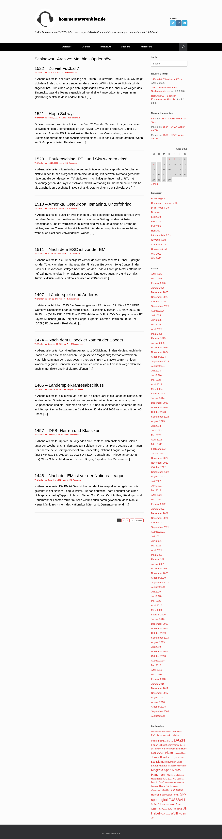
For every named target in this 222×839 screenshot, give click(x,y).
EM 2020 (156, 217)
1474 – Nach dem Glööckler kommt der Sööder (79, 340)
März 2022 (156, 499)
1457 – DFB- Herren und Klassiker (67, 430)
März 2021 (156, 555)
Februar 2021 (158, 559)
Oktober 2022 (158, 467)
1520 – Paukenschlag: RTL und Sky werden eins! (81, 159)
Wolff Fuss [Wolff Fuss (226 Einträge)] (178, 813)
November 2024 (159, 352)
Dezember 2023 (159, 403)
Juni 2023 (156, 430)
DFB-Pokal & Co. (160, 207)
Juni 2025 (156, 320)
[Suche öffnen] (183, 47)
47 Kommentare (74, 254)
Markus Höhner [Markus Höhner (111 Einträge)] (179, 779)
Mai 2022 (156, 490)
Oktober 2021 (158, 522)
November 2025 (159, 297)
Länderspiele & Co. (161, 235)
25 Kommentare (76, 435)
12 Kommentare (72, 163)
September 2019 (160, 637)
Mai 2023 (156, 435)
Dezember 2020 (159, 568)
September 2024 (160, 361)
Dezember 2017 (159, 688)
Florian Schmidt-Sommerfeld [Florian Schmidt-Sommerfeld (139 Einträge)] (165, 745)
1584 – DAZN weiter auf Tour (166, 79)
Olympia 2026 (158, 244)
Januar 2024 (158, 398)
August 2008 (158, 716)
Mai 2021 (156, 545)
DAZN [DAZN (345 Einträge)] (179, 740)
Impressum (146, 46)
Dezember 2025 (159, 292)
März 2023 (156, 444)
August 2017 (158, 697)
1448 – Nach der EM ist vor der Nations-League (79, 475)
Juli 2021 (156, 536)
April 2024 (156, 384)
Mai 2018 (156, 665)
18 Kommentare (72, 208)
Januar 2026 (158, 287)
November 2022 (159, 462)
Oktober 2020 (158, 577)
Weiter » (139, 520)
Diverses (155, 212)
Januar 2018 (158, 683)
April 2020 (156, 605)
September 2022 (160, 472)
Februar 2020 (158, 614)
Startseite (66, 46)
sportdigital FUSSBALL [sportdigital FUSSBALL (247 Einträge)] (168, 800)
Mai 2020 (156, 601)
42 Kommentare (77, 344)
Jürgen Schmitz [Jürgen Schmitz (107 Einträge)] (178, 758)
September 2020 (160, 582)
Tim (64, 299)
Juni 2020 (156, 596)
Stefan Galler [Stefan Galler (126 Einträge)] (157, 804)
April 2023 (156, 439)
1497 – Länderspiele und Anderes (66, 294)
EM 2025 (156, 226)
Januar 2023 (158, 453)
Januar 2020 (158, 619)
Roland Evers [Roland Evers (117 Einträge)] (166, 790)
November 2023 (159, 407)
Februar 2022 (158, 504)
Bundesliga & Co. (160, 198)
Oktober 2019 (158, 633)
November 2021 (159, 518)
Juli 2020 (156, 591)
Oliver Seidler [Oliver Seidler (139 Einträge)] (166, 786)
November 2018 (159, 651)
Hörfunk (155, 230)
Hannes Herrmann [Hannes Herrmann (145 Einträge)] (171, 748)
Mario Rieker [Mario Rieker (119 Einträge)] (156, 779)
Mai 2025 (156, 324)
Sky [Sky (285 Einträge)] (183, 794)
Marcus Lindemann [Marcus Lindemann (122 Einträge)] (175, 775)
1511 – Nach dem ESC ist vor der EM (70, 249)
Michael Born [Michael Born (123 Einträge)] (170, 783)
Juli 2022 (156, 481)
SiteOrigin (116, 833)
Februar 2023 (158, 449)
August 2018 (158, 660)
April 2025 (156, 329)
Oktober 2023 (158, 412)
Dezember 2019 (159, 624)
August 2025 (158, 310)
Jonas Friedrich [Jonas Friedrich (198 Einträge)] (161, 757)
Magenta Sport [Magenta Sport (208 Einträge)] (161, 770)
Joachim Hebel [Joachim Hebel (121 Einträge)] (180, 753)
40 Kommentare (74, 118)
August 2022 (158, 476)
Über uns (125, 46)
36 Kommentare (71, 73)
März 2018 (156, 674)
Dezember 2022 (159, 458)
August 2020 (158, 587)
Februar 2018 (158, 679)
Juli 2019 (156, 647)
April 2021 (156, 550)
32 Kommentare (76, 480)
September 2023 (160, 416)
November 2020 (159, 573)
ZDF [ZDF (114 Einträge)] (153, 818)
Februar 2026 (158, 283)
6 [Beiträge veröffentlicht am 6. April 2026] (153, 164)
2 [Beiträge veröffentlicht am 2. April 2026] (169, 159)
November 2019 (159, 628)
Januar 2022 (158, 508)
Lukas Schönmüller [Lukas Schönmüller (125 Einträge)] (177, 766)
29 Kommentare (77, 389)
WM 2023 (156, 258)
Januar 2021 (158, 564)
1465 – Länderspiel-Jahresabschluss (69, 385)
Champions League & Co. (165, 203)
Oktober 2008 (158, 706)
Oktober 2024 (158, 356)
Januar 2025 (158, 343)
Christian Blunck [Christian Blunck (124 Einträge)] (163, 735)
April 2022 (156, 495)
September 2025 (160, 306)
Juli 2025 (156, 315)
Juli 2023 (156, 426)
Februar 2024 (158, 393)
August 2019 (158, 642)
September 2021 (160, 527)
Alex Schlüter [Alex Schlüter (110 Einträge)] (156, 732)
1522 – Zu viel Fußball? (57, 68)
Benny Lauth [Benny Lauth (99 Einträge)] (170, 732)
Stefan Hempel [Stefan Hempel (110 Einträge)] (169, 804)
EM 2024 (156, 221)
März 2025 (156, 334)
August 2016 (158, 702)
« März (154, 184)
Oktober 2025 (158, 301)
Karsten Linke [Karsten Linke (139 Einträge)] (175, 762)
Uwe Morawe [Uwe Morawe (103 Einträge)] (165, 814)
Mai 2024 (156, 380)
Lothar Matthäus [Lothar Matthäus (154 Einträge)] (160, 765)
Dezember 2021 (159, 513)
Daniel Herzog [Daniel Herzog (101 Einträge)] (168, 741)
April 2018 (156, 670)
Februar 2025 (158, 338)
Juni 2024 (156, 375)
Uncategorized (159, 249)
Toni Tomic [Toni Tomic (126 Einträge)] (177, 809)
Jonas (64, 118)
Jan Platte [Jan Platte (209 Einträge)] (166, 752)
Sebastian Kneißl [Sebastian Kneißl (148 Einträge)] (170, 794)
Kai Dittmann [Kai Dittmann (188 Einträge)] (159, 761)
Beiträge (86, 46)
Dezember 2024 (159, 347)
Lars (153, 118)
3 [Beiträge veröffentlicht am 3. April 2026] (174, 159)
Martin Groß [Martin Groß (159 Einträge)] (157, 782)
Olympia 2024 (158, 240)
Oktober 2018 (158, 656)
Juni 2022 (156, 485)
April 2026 (156, 274)
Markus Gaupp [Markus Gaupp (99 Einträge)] (167, 779)
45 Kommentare (73, 299)
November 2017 (159, 693)
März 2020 (156, 610)
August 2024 (158, 366)
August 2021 (158, 531)
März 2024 (156, 389)
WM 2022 (156, 253)
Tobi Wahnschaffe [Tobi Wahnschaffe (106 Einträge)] (165, 809)
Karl (61, 73)
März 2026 (156, 278)
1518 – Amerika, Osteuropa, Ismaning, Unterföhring (83, 204)
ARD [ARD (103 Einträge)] (164, 732)
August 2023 (158, 421)
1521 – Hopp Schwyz (55, 113)
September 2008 (160, 711)
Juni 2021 (156, 541)
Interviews (105, 46)
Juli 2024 (156, 370)
